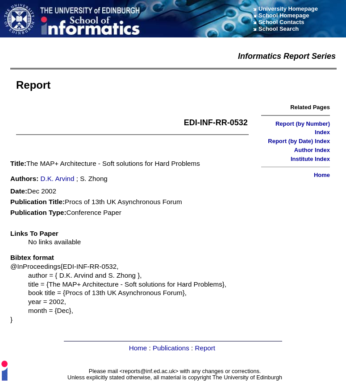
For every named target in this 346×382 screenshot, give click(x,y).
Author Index (312, 150)
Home (322, 175)
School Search (278, 28)
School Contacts (281, 22)
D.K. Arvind (58, 178)
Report (205, 348)
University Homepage (288, 8)
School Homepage (283, 15)
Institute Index (310, 159)
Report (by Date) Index (299, 141)
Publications (171, 348)
